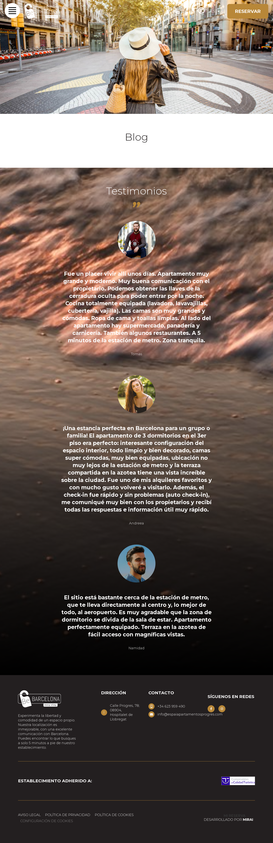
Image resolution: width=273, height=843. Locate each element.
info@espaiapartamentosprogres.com (190, 714)
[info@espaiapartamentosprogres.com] (151, 714)
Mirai (248, 820)
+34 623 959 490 (171, 706)
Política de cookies (114, 815)
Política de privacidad (67, 815)
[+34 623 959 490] (151, 706)
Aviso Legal (29, 815)
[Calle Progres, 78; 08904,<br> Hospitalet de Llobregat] (104, 712)
